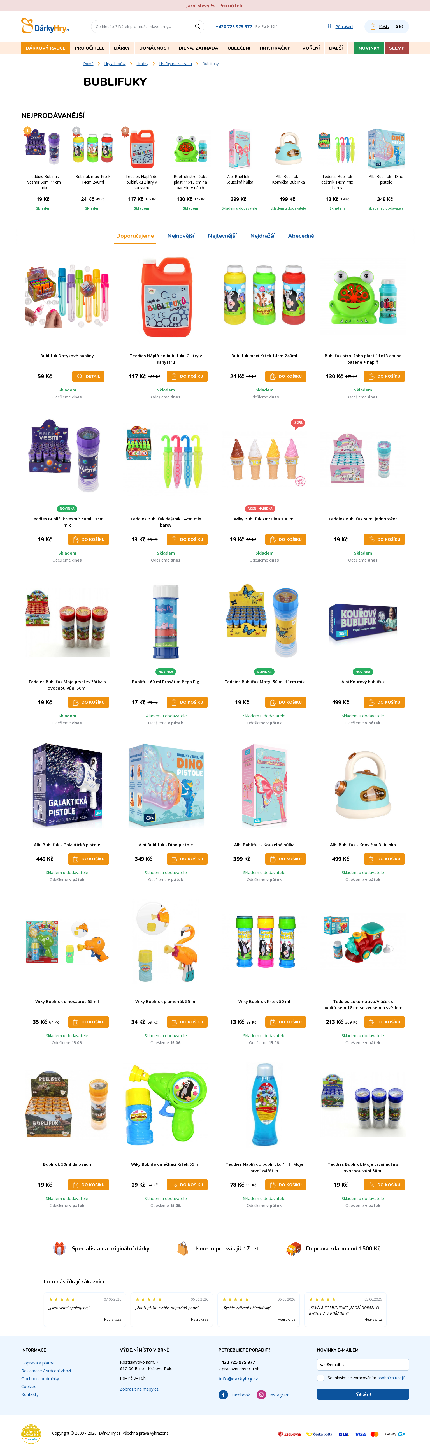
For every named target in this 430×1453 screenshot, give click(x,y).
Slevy (396, 48)
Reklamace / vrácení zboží (46, 1370)
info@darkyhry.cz (238, 1379)
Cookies (28, 1386)
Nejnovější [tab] (180, 236)
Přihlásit (363, 1394)
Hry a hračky (115, 63)
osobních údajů (391, 1377)
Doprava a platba (37, 1363)
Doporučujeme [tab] (135, 236)
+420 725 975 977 (234, 27)
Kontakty (30, 1394)
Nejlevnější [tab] (222, 236)
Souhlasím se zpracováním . (367, 1377)
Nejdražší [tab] (262, 236)
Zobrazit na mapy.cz (139, 1389)
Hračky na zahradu (175, 63)
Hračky (142, 63)
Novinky (369, 48)
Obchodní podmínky (40, 1378)
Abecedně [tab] (301, 236)
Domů (88, 63)
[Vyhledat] (199, 26)
